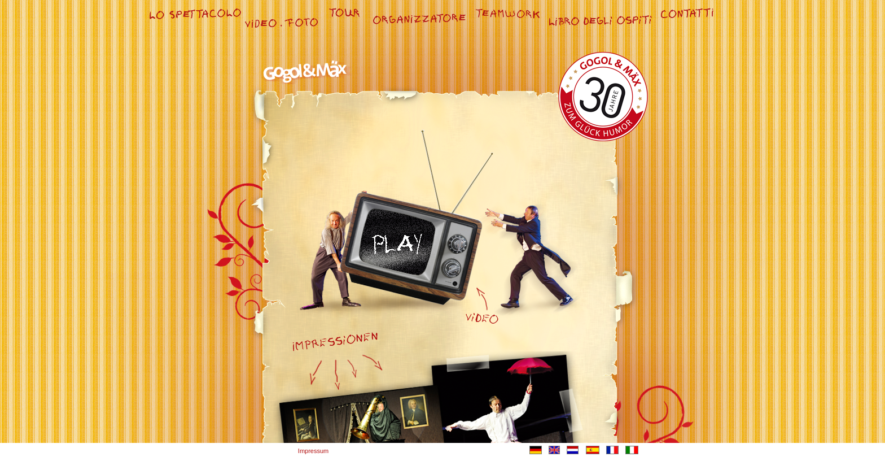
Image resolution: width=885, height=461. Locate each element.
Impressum (313, 450)
